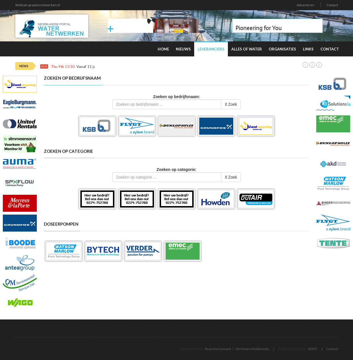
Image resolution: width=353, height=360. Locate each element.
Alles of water (246, 49)
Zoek (231, 104)
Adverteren (305, 5)
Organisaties (282, 49)
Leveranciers (211, 49)
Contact (332, 5)
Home (163, 49)
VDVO (312, 349)
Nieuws (183, 49)
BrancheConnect (218, 349)
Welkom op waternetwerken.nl (37, 5)
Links (308, 49)
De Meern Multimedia (252, 349)
